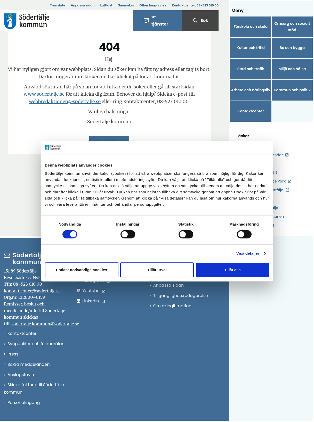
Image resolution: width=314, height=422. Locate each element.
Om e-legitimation (172, 306)
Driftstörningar (256, 145)
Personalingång (23, 403)
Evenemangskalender (263, 155)
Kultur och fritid (251, 47)
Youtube (91, 291)
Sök (200, 21)
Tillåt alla (232, 270)
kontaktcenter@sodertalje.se (32, 290)
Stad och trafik (250, 68)
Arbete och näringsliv (250, 90)
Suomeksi (126, 5)
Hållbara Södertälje (260, 207)
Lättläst (106, 5)
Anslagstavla (20, 375)
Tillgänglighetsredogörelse (180, 296)
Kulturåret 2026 (257, 172)
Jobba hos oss (256, 164)
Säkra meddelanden (28, 364)
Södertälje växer (257, 199)
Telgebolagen (255, 225)
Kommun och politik (292, 90)
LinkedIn (90, 301)
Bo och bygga (292, 47)
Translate (57, 5)
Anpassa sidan (83, 5)
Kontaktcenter (251, 111)
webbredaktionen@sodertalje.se (65, 101)
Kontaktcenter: (195, 5)
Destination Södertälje (263, 190)
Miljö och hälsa (292, 68)
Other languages (152, 5)
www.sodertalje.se (44, 94)
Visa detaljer (247, 253)
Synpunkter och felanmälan (36, 344)
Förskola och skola (251, 26)
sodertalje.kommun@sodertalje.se (45, 323)
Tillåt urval (157, 270)
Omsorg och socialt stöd (292, 26)
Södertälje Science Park (264, 181)
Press (12, 354)
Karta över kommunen (263, 216)
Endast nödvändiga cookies (81, 270)
